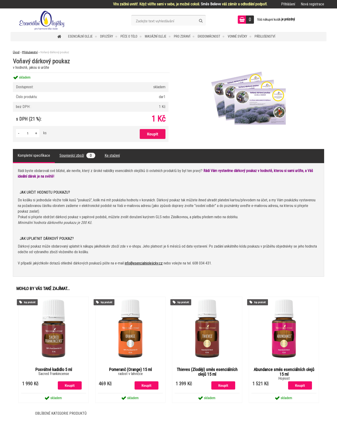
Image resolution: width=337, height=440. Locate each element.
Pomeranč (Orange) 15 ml (130, 369)
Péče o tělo (129, 36)
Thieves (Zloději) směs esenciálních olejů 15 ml (207, 372)
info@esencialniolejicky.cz (144, 263)
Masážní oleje (155, 36)
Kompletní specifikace (34, 155)
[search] (201, 20)
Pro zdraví (182, 36)
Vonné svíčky (237, 36)
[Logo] (43, 20)
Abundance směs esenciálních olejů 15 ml (284, 372)
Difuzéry (106, 36)
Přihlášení (288, 4)
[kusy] (27, 133)
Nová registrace (312, 4)
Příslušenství (265, 36)
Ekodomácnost (209, 36)
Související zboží (77, 155)
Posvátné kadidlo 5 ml (53, 369)
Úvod (16, 52)
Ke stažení (112, 155)
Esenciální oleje (80, 36)
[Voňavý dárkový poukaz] (252, 72)
